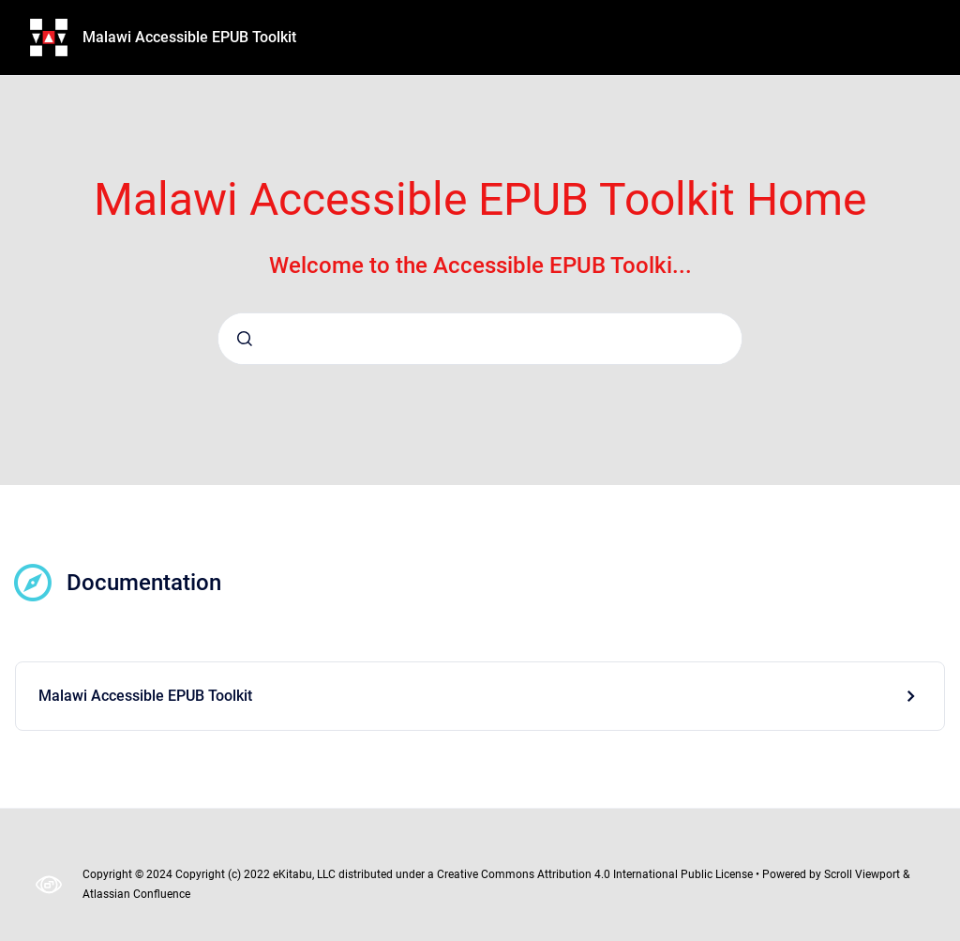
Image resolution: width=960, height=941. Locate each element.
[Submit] (245, 339)
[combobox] (480, 338)
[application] (955, 936)
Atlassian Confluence (136, 894)
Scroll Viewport (863, 874)
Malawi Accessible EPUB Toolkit (189, 37)
